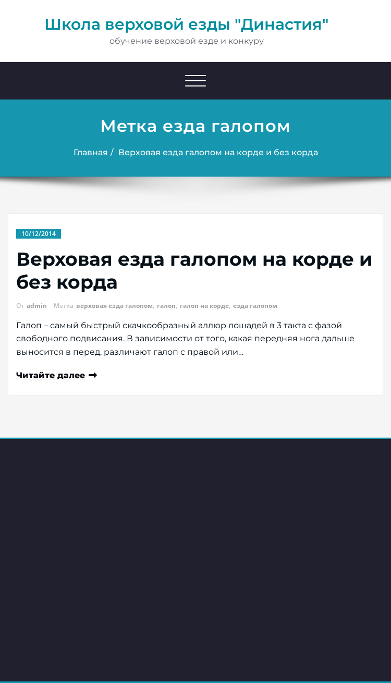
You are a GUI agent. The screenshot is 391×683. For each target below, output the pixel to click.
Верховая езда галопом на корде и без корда (218, 152)
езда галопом (255, 305)
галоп (166, 305)
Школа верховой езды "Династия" (186, 24)
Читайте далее (50, 375)
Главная (91, 152)
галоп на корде (204, 305)
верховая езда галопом (114, 305)
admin (37, 305)
